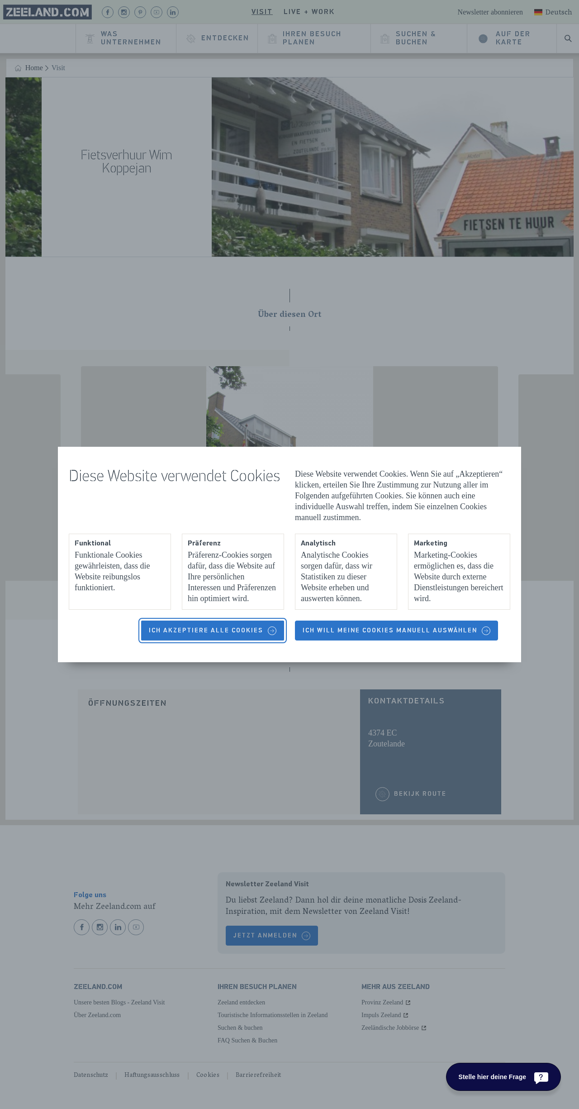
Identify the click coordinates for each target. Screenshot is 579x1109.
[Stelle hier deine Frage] (503, 1077)
